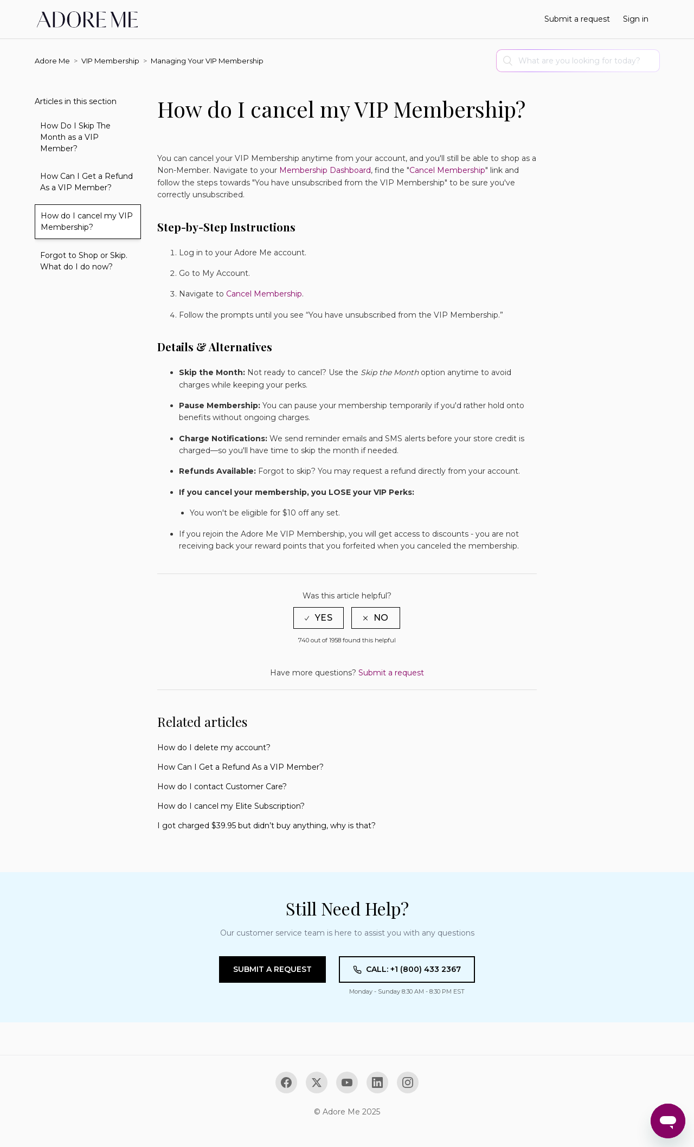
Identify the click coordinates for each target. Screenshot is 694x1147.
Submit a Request (272, 969)
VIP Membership (110, 60)
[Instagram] (408, 1082)
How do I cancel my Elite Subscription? (231, 806)
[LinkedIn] (377, 1082)
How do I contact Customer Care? (222, 786)
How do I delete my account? (214, 747)
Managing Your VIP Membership (207, 60)
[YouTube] (347, 1082)
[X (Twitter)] (316, 1082)
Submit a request (577, 19)
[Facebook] (286, 1082)
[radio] (318, 617)
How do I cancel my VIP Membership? (87, 221)
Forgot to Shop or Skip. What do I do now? (83, 261)
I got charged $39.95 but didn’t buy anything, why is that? (266, 825)
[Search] (578, 61)
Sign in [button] (635, 19)
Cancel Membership (264, 294)
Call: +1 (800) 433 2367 (407, 969)
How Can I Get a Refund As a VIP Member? (86, 181)
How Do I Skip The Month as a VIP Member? (75, 137)
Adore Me (52, 60)
